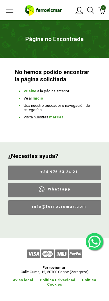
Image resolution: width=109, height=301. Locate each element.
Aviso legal (23, 280)
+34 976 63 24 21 (59, 172)
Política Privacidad (57, 280)
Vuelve (30, 91)
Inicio (38, 98)
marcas (56, 117)
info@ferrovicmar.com (59, 206)
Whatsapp (59, 189)
